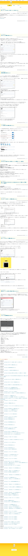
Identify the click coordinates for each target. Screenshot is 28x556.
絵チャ (4, 0)
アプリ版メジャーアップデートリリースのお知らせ (15, 512)
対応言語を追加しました (11, 419)
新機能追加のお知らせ (11, 500)
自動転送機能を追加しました (5, 72)
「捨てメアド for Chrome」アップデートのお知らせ (15, 528)
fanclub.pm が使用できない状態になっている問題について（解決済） (12, 161)
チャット (14, 0)
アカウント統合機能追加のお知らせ (7, 315)
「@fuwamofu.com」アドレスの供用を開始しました (15, 508)
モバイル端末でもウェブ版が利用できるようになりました (15, 439)
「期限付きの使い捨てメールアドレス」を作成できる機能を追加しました (18, 462)
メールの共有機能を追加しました (12, 504)
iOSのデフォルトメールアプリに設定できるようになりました (16, 432)
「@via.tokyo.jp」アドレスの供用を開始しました (14, 474)
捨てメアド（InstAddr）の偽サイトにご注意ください (10, 10)
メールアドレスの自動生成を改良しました (13, 505)
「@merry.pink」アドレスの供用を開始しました (14, 492)
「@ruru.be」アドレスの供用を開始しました (14, 513)
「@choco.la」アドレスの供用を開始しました (14, 478)
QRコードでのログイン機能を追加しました (8, 238)
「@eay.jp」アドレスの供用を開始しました (14, 470)
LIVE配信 (8, 0)
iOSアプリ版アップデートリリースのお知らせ (14, 465)
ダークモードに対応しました (12, 442)
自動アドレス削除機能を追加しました (13, 493)
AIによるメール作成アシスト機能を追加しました (14, 379)
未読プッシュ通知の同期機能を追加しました (14, 501)
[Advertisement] (14, 28)
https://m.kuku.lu (2, 18)
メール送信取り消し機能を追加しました (7, 125)
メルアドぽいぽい (3, 9)
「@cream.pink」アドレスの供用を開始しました (14, 489)
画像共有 (17, 0)
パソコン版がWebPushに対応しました (13, 454)
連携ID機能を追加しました (11, 428)
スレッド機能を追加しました (12, 395)
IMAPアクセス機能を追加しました (6, 35)
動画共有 (20, 0)
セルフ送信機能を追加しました (12, 477)
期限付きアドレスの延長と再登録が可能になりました (9, 291)
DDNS (23, 0)
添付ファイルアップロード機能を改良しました (14, 461)
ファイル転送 (10, 0)
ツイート (26, 122)
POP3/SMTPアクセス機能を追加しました (13, 408)
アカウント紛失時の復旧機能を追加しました (14, 481)
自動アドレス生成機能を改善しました (13, 431)
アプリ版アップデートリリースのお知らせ (13, 497)
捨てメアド (1, 0)
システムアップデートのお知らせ (12, 391)
